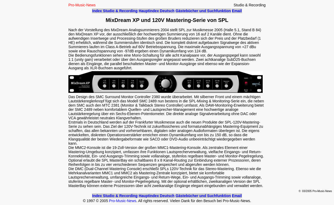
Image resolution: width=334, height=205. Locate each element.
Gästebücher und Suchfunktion (203, 11)
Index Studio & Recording (115, 11)
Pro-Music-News (122, 201)
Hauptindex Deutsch (156, 11)
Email (237, 11)
